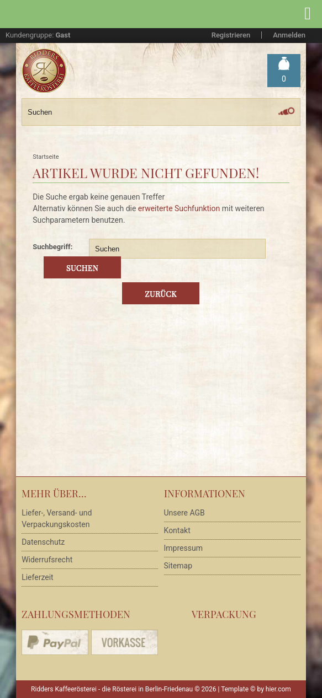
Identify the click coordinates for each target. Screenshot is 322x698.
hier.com (278, 689)
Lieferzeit (37, 577)
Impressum (183, 548)
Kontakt (177, 530)
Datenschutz (43, 542)
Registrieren (231, 35)
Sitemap (178, 565)
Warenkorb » (283, 79)
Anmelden (289, 35)
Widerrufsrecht (47, 559)
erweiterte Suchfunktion (179, 208)
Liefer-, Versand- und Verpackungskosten (57, 518)
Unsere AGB (184, 512)
